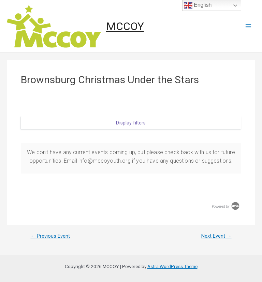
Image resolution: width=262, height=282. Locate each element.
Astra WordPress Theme (172, 266)
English (198, 5)
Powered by (226, 206)
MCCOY (125, 26)
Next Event (216, 236)
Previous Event (50, 236)
